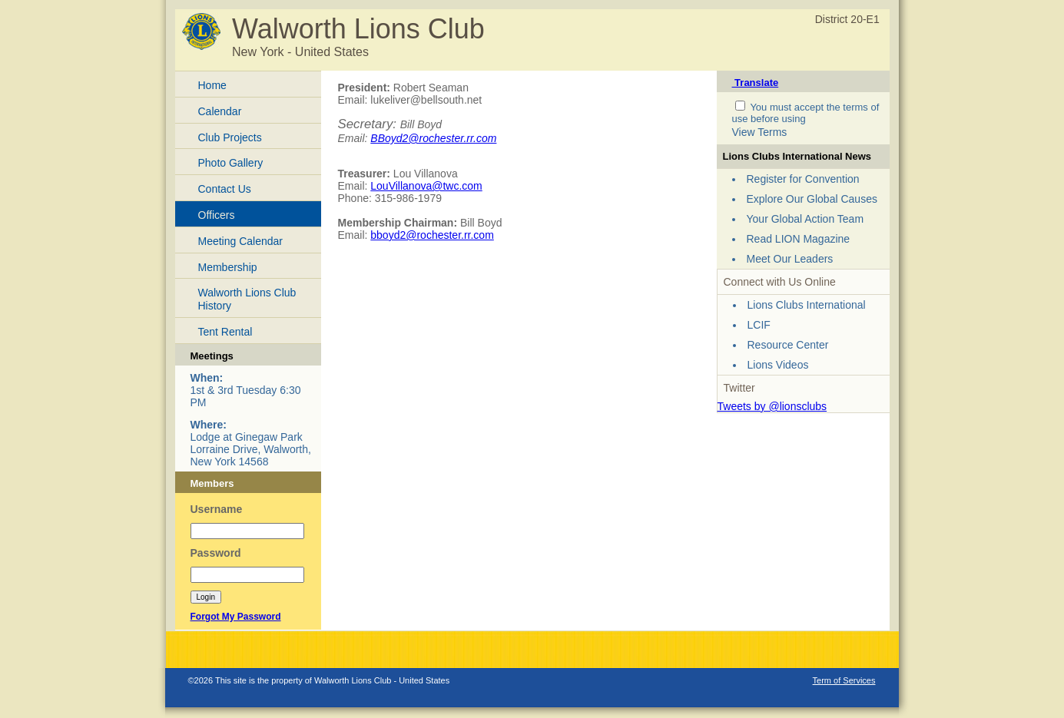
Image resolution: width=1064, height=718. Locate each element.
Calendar (220, 111)
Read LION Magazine (798, 239)
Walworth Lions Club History (247, 299)
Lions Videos (778, 365)
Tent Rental (225, 332)
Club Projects (230, 137)
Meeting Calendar (240, 241)
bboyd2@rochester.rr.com (432, 235)
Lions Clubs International (806, 305)
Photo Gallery (231, 163)
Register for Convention (803, 179)
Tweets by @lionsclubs (772, 406)
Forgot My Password (236, 616)
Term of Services (844, 680)
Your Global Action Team (805, 219)
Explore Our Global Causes (812, 199)
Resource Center (788, 345)
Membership (227, 267)
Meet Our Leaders (790, 259)
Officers (216, 215)
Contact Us (224, 189)
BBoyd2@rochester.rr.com (433, 138)
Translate (755, 82)
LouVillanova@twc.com (426, 186)
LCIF (759, 325)
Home (212, 85)
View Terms (759, 132)
